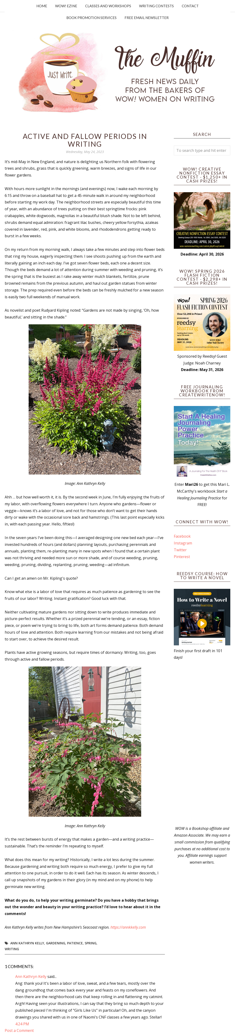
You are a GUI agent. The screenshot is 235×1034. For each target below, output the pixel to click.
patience (75, 943)
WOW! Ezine (66, 6)
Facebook (182, 536)
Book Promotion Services (91, 17)
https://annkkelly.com (128, 927)
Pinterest (182, 556)
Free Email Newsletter (147, 17)
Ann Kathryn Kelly (27, 943)
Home (41, 6)
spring (90, 943)
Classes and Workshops (108, 6)
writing (12, 949)
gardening (55, 943)
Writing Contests (156, 6)
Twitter (180, 549)
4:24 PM (22, 1023)
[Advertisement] (202, 743)
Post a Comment (19, 1030)
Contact (190, 6)
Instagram (183, 543)
